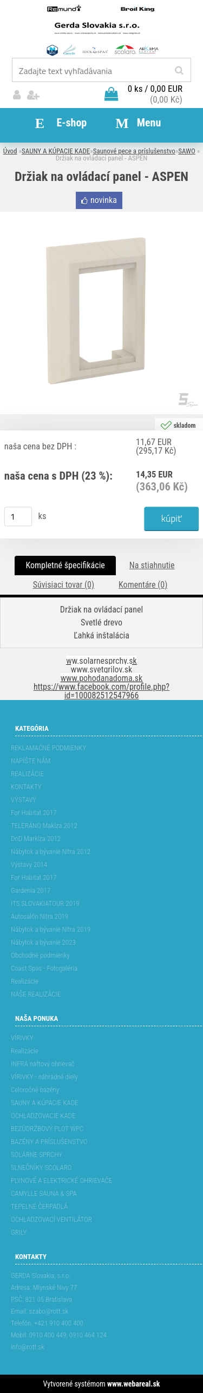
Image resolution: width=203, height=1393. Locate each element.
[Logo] (101, 30)
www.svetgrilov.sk (101, 669)
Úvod (10, 151)
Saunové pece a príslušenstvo (134, 151)
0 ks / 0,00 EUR (155, 88)
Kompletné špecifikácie (64, 565)
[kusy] (18, 516)
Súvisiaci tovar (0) (63, 585)
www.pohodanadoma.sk (102, 678)
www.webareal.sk (133, 1383)
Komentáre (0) (143, 585)
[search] (178, 70)
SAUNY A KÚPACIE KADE (56, 151)
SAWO (186, 151)
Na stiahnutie (152, 565)
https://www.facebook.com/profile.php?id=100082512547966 (101, 691)
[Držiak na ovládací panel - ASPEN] (101, 216)
